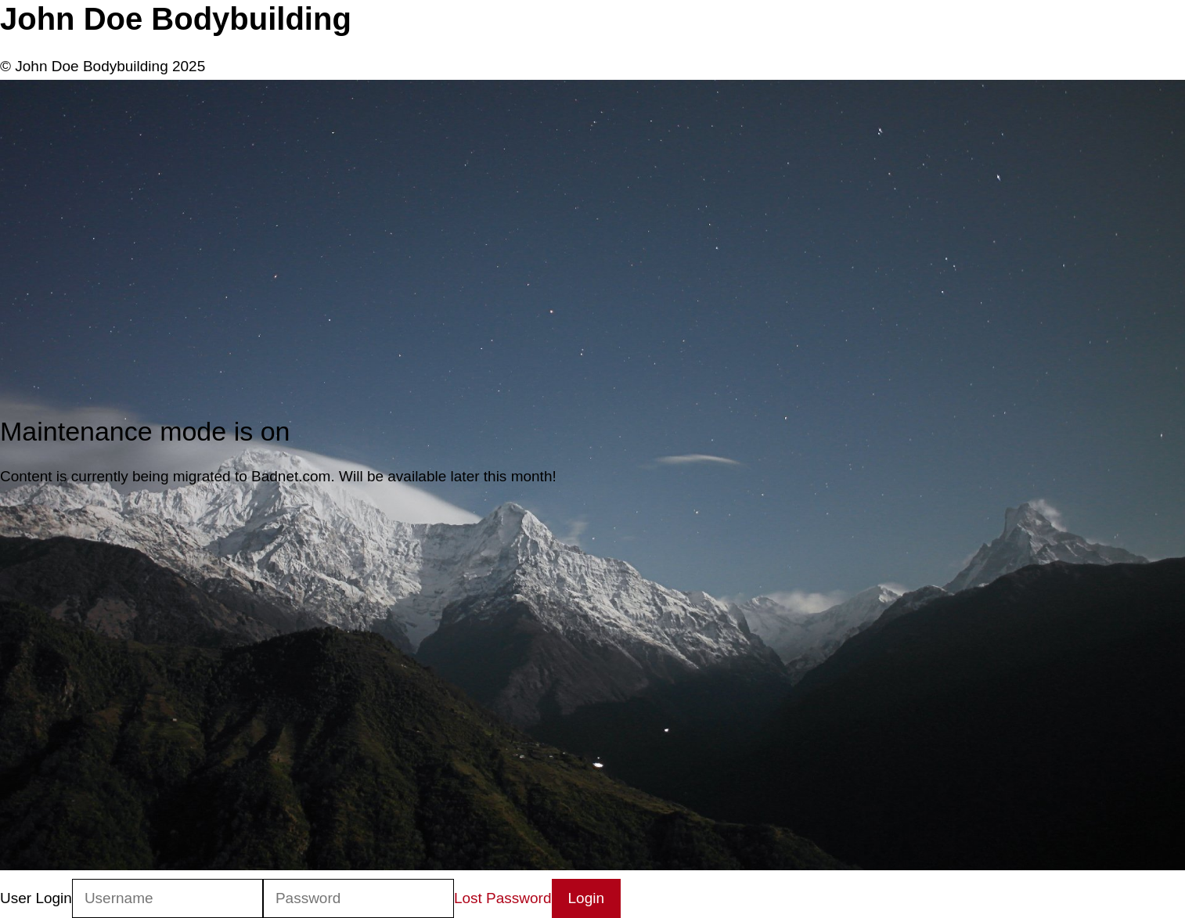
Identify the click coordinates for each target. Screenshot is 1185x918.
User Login (36, 898)
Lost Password (503, 898)
